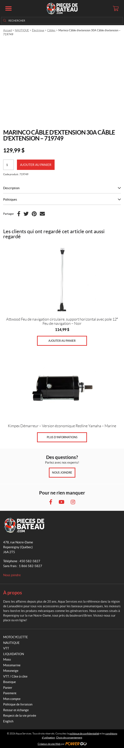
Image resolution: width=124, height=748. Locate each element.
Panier (7, 687)
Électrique (38, 30)
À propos (12, 592)
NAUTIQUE (22, 30)
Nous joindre (62, 472)
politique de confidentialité (84, 733)
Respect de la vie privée (19, 715)
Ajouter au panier (35, 165)
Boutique (9, 682)
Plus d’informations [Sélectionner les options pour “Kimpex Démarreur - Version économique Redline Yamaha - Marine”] (62, 437)
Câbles (51, 30)
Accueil (7, 30)
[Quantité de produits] (8, 165)
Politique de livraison (17, 704)
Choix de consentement (69, 737)
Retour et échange (16, 710)
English (8, 721)
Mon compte (12, 699)
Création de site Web (49, 743)
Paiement (10, 693)
